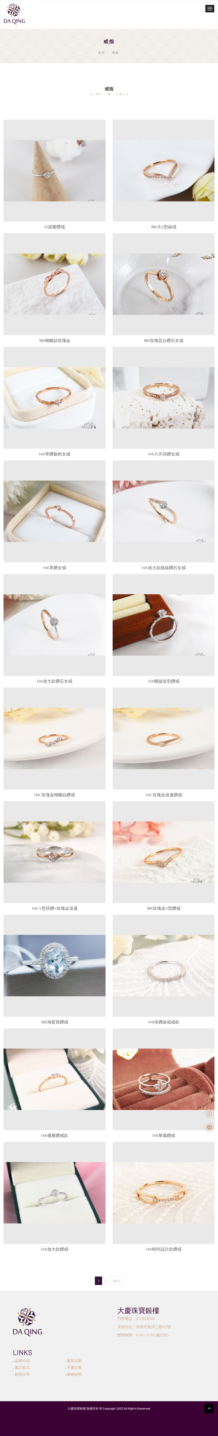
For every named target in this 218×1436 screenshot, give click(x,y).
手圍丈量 (73, 1367)
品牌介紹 (21, 1360)
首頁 (101, 52)
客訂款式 (21, 1367)
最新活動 (73, 1360)
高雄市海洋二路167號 (153, 1326)
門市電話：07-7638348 (135, 1318)
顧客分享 (21, 1374)
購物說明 (73, 1374)
